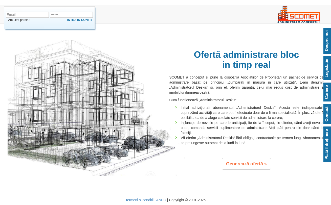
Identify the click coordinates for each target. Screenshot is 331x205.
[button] (246, 164)
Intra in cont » (79, 20)
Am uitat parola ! (19, 20)
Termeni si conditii (139, 200)
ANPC (161, 200)
